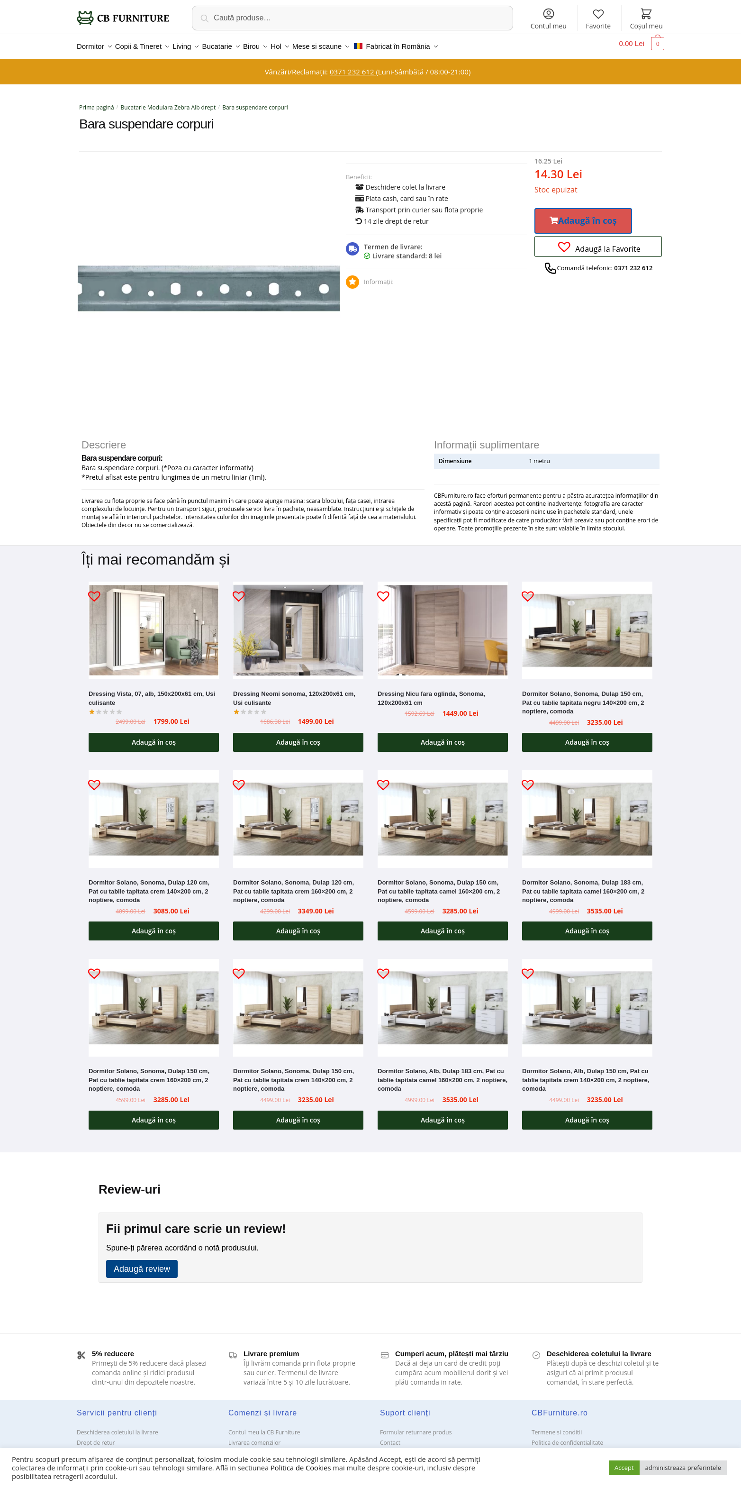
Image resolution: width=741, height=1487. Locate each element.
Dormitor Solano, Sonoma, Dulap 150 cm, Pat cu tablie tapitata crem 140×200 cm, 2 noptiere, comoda (293, 1074)
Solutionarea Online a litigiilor (571, 1447)
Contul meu (549, 18)
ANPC (387, 1447)
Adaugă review (142, 1263)
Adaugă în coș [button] (154, 736)
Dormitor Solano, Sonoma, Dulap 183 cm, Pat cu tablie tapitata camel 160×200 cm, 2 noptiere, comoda (583, 885)
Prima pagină (96, 102)
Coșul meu (646, 18)
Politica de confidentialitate (567, 1437)
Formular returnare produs (416, 1427)
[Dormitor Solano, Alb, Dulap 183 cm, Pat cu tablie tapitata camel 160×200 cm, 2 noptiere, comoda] (443, 1002)
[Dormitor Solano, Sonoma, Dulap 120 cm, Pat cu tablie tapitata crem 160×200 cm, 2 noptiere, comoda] (298, 813)
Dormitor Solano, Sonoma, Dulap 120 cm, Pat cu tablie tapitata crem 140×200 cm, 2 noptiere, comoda (149, 885)
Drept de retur (96, 1437)
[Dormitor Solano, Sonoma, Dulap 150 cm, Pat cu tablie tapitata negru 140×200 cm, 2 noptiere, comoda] (587, 625)
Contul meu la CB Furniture (264, 1427)
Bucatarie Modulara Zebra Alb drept (168, 102)
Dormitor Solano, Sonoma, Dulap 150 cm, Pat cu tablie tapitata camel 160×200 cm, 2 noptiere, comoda (439, 885)
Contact (390, 1437)
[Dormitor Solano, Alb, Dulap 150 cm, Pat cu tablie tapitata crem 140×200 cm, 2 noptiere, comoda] (587, 1002)
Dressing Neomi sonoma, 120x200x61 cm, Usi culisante (294, 692)
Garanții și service (100, 1447)
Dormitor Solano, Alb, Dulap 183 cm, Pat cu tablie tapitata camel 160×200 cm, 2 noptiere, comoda (442, 1074)
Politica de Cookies (301, 1467)
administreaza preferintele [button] (683, 1467)
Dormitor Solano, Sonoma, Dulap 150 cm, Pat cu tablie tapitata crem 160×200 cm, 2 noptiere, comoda (149, 1074)
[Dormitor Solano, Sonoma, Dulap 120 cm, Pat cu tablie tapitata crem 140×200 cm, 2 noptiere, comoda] (154, 813)
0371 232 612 (353, 66)
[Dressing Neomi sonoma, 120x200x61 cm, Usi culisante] (298, 625)
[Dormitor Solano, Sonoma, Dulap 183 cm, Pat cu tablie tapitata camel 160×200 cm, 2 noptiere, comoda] (587, 813)
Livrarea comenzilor (254, 1437)
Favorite (598, 18)
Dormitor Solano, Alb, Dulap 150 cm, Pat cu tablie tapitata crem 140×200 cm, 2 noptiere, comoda (585, 1074)
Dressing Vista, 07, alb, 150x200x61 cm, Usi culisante (152, 692)
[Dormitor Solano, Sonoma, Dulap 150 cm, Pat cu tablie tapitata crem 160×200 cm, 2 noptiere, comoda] (154, 1002)
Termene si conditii (557, 1427)
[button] (583, 215)
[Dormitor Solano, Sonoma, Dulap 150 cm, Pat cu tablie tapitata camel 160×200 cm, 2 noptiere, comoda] (443, 813)
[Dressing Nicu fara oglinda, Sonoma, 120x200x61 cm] (443, 625)
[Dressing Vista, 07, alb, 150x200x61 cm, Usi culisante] (154, 625)
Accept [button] (624, 1467)
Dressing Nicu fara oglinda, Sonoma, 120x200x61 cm (431, 692)
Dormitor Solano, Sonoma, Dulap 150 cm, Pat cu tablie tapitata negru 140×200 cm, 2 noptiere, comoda (583, 696)
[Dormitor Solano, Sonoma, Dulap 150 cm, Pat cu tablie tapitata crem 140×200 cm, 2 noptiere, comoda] (298, 1002)
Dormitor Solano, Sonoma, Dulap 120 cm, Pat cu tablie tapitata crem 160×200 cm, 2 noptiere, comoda (293, 885)
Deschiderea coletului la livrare (117, 1427)
